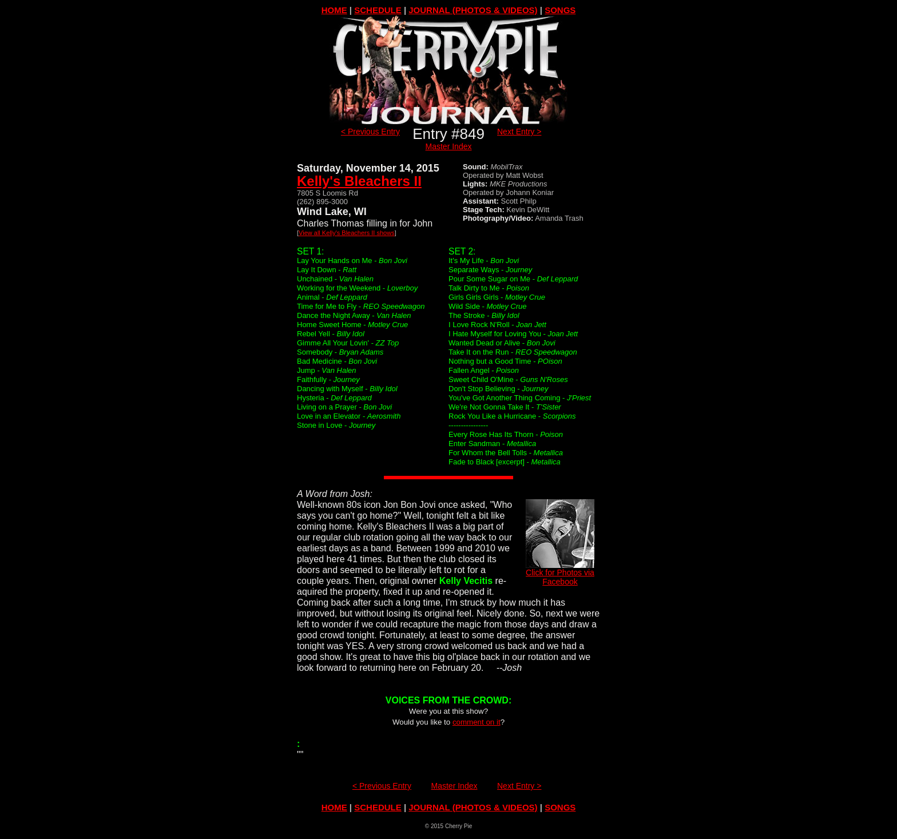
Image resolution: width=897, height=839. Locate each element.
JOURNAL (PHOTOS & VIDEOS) (472, 10)
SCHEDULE (378, 10)
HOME (334, 10)
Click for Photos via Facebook (560, 573)
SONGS (560, 10)
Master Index (449, 146)
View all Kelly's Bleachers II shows (347, 232)
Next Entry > (519, 131)
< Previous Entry (370, 131)
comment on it (477, 722)
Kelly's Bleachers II (359, 181)
